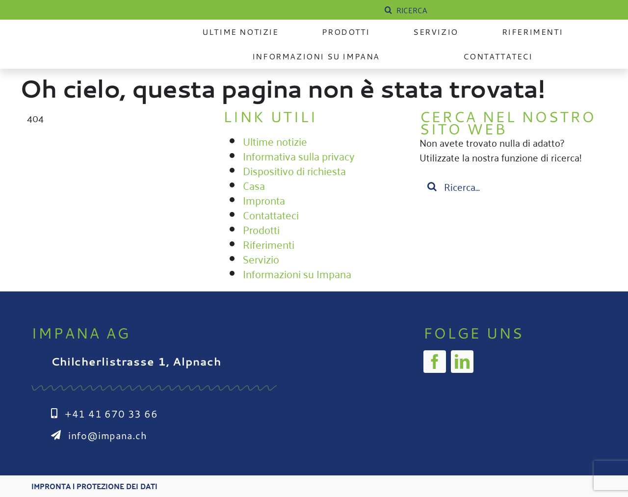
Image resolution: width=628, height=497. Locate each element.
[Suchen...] (510, 186)
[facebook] (434, 361)
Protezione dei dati (117, 486)
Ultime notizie (275, 141)
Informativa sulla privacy (299, 155)
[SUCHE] (456, 9)
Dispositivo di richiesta (294, 170)
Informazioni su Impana (297, 273)
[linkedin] (462, 361)
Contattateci (271, 214)
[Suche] (388, 9)
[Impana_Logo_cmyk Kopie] (92, 36)
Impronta (264, 199)
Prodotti (261, 229)
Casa (254, 185)
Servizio (261, 258)
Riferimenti (268, 244)
